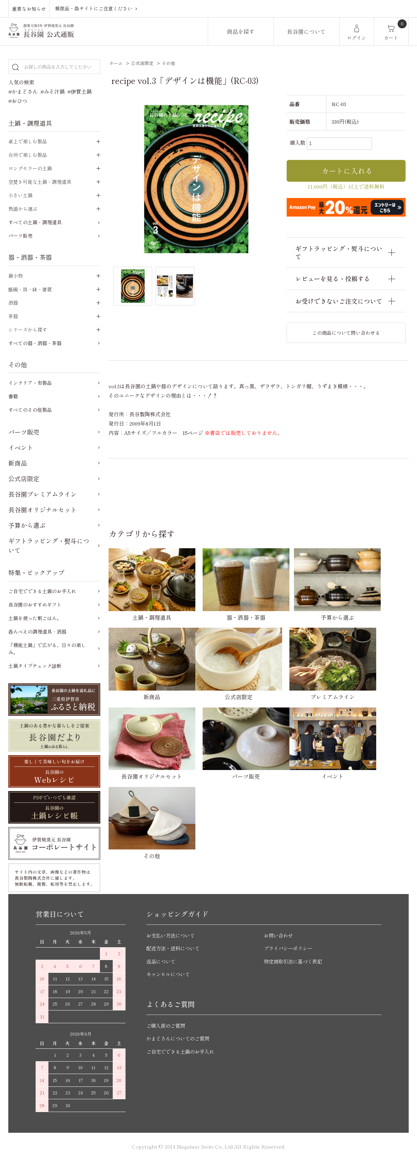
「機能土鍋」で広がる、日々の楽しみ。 (47, 649)
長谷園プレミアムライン (42, 494)
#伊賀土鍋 (79, 91)
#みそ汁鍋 (52, 91)
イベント (20, 447)
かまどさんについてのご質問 (180, 1037)
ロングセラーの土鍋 (30, 168)
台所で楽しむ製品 (27, 154)
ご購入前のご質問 (167, 1023)
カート (391, 37)
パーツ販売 (20, 235)
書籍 (13, 396)
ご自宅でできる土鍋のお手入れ (42, 591)
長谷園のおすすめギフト (35, 604)
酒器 (13, 302)
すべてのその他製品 (30, 409)
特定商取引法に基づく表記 (295, 959)
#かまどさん (23, 91)
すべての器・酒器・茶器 (35, 343)
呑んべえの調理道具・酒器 (37, 631)
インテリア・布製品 (30, 382)
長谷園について (306, 31)
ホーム (116, 63)
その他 (168, 63)
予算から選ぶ (27, 525)
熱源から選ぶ (22, 208)
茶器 (13, 316)
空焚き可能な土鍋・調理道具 (39, 181)
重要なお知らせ (29, 8)
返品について (161, 959)
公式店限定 (142, 63)
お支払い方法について (172, 933)
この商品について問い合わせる (346, 332)
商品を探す (240, 31)
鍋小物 (15, 275)
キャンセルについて (169, 972)
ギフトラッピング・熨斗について (48, 545)
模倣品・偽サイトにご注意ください (93, 8)
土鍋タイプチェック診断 (35, 665)
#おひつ (17, 100)
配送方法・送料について (174, 946)
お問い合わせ (279, 933)
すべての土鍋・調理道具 (35, 222)
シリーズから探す (27, 329)
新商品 (17, 462)
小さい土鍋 (20, 195)
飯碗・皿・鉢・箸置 (30, 289)
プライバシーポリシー (290, 946)
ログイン (356, 37)
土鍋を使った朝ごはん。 (35, 618)
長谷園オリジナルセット (42, 509)
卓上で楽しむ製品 (27, 141)
